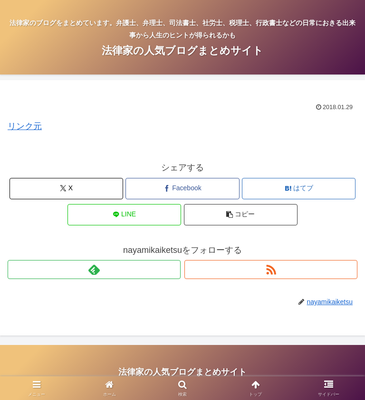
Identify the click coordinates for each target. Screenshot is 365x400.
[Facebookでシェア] (182, 188)
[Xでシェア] (66, 188)
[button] (241, 214)
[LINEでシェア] (124, 214)
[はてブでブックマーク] (298, 188)
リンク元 (25, 126)
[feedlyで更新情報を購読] (94, 269)
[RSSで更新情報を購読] (270, 269)
